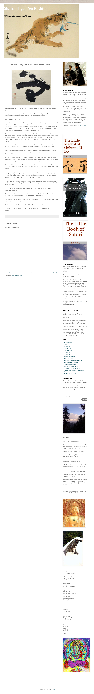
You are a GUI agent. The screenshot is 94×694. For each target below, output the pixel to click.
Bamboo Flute (67, 352)
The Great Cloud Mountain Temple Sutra (73, 360)
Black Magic (67, 354)
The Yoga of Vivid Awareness (71, 362)
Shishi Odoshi (67, 348)
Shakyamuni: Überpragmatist (71, 366)
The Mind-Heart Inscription (70, 373)
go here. (83, 301)
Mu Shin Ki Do (67, 346)
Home (32, 273)
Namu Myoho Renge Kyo (70, 364)
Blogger (53, 689)
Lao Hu (69, 303)
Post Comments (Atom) (17, 275)
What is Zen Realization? (70, 356)
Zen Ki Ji (66, 344)
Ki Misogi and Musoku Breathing (72, 368)
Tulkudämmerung (68, 342)
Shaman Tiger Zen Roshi (23, 8)
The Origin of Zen (68, 358)
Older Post (55, 273)
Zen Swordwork (68, 350)
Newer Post (8, 273)
